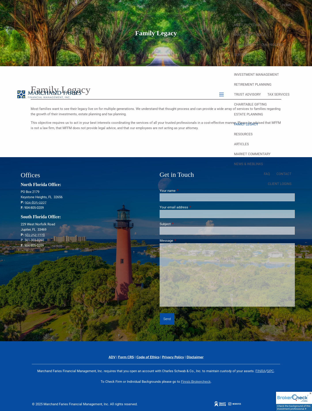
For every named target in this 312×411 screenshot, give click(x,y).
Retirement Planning (252, 85)
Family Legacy (246, 124)
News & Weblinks (248, 164)
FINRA (260, 371)
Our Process (272, 45)
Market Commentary (252, 154)
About (239, 15)
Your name (183, 191)
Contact (283, 174)
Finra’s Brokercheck (196, 382)
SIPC (270, 371)
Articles (241, 144)
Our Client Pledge (250, 35)
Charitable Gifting (250, 104)
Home (286, 5)
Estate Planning (248, 114)
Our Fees (241, 55)
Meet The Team (247, 25)
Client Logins (279, 184)
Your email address (190, 207)
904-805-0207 (35, 202)
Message (182, 241)
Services (241, 65)
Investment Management (256, 75)
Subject (181, 224)
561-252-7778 (35, 235)
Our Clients (244, 45)
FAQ (267, 174)
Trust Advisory (247, 94)
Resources (243, 134)
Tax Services (278, 94)
